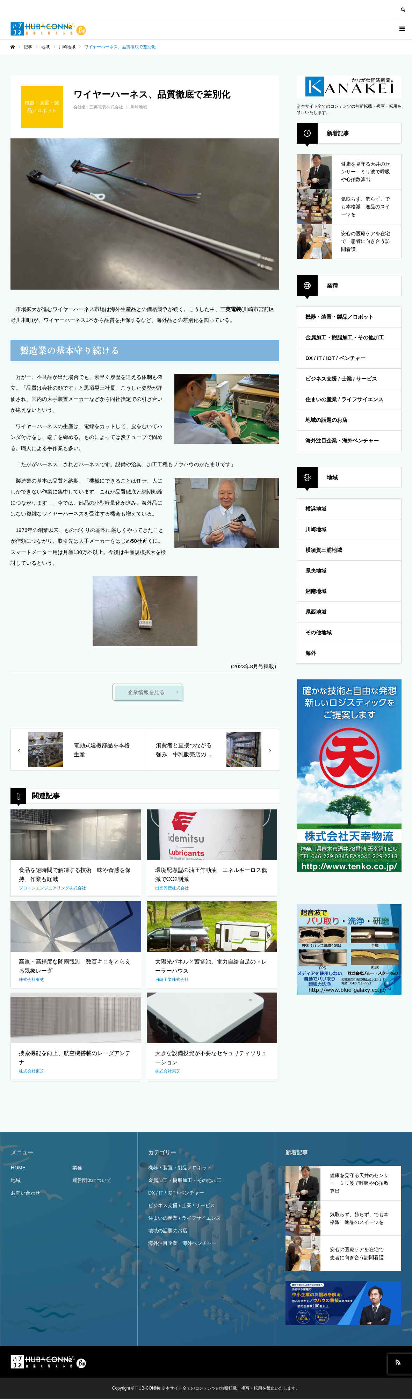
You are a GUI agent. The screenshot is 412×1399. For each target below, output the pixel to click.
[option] (144, 214)
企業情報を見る (146, 692)
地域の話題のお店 (326, 420)
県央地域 (315, 571)
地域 (16, 1180)
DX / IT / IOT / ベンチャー (335, 358)
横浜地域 (315, 509)
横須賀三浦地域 (323, 550)
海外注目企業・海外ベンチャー (342, 441)
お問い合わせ (25, 1193)
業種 (77, 1168)
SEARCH (403, 9)
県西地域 (315, 612)
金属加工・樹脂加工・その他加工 (344, 337)
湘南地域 (315, 591)
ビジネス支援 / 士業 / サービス (341, 379)
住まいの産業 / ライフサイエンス (344, 399)
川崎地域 (138, 106)
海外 (310, 653)
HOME (18, 1168)
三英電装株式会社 (106, 106)
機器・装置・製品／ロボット (339, 317)
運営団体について (91, 1180)
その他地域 (318, 632)
